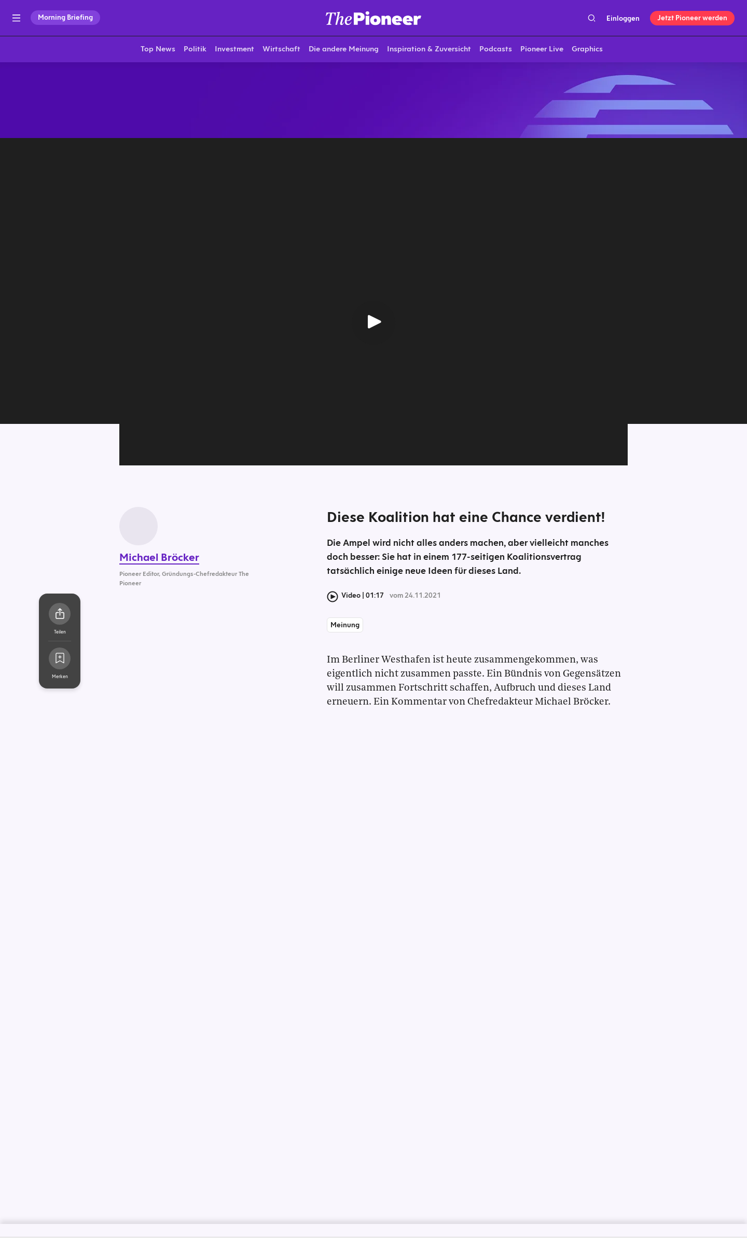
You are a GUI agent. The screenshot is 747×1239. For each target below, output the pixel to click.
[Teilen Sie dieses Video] (60, 616)
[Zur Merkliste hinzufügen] (60, 660)
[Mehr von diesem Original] (373, 101)
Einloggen (623, 18)
